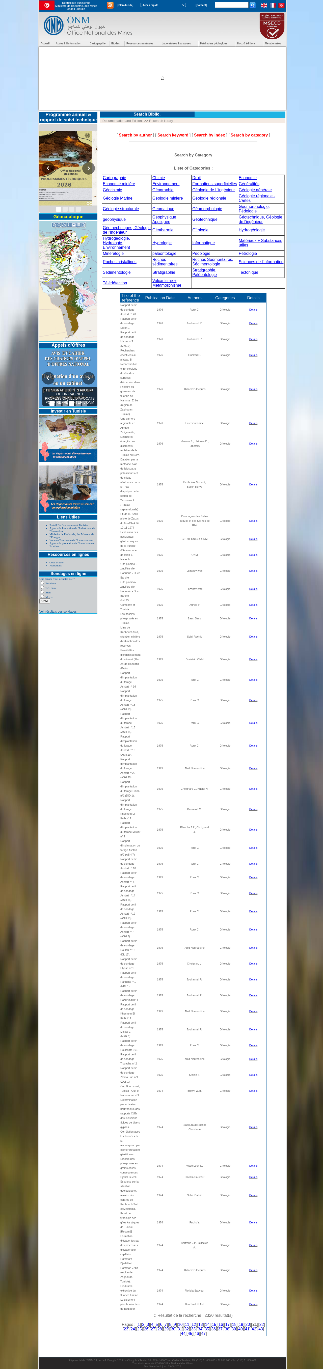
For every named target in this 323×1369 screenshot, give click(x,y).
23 (126, 1329)
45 (190, 1333)
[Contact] (201, 5)
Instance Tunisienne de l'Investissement (71, 540)
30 (173, 1329)
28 (159, 1329)
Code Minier (56, 562)
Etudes (115, 43)
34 (200, 1329)
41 (247, 1329)
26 (146, 1329)
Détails (253, 309)
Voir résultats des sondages (57, 611)
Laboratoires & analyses (176, 43)
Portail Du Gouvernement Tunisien (68, 525)
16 (221, 1324)
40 (240, 1329)
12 (194, 1324)
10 (180, 1324)
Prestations (55, 565)
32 (186, 1329)
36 (213, 1329)
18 (234, 1324)
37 (220, 1329)
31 (180, 1329)
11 (187, 1324)
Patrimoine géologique (213, 43)
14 (207, 1324)
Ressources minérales (139, 43)
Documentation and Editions (123, 121)
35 (207, 1329)
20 (248, 1324)
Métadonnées (273, 43)
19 (241, 1324)
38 (227, 1329)
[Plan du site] (125, 5)
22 (261, 1324)
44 (183, 1333)
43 (260, 1329)
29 (166, 1329)
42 (254, 1329)
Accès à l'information (68, 43)
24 (132, 1329)
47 (203, 1333)
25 (139, 1329)
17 (227, 1324)
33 (193, 1329)
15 (214, 1324)
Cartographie (97, 43)
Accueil (45, 43)
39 (233, 1329)
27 (153, 1329)
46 (197, 1333)
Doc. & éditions (246, 43)
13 (200, 1324)
